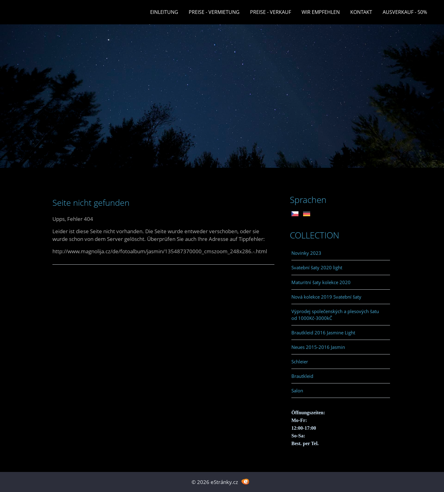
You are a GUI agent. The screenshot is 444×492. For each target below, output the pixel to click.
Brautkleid (302, 376)
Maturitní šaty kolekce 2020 (321, 282)
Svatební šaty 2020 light (316, 267)
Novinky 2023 (306, 253)
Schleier (299, 361)
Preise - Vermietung (214, 12)
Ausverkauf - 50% (405, 12)
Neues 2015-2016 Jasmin (318, 347)
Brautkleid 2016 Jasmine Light (323, 332)
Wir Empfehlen (321, 12)
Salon (297, 390)
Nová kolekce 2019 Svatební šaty (326, 297)
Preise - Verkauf (270, 12)
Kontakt (361, 12)
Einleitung (164, 12)
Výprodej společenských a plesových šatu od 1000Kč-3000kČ (335, 314)
